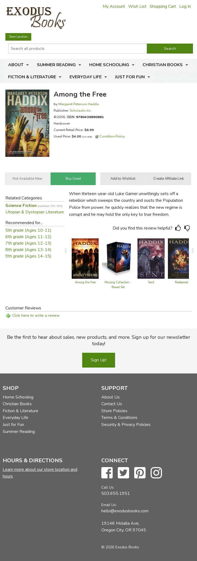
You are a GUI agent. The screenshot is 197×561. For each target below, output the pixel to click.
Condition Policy (112, 136)
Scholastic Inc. (81, 110)
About (15, 65)
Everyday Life (86, 77)
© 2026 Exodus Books (120, 547)
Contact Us (111, 404)
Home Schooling (109, 65)
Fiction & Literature (32, 77)
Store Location (18, 37)
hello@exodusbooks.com (124, 511)
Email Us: (109, 504)
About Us (110, 397)
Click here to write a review (36, 315)
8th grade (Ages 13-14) (28, 250)
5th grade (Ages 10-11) (28, 230)
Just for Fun (130, 77)
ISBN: (85, 117)
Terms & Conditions (119, 418)
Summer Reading (56, 65)
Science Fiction (34, 206)
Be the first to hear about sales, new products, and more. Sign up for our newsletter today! (98, 340)
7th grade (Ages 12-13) (28, 243)
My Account (114, 6)
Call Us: (107, 487)
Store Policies (114, 411)
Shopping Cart (163, 6)
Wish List (137, 6)
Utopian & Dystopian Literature (34, 212)
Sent (151, 282)
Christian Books (163, 65)
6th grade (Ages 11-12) (28, 237)
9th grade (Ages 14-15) (28, 256)
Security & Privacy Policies (126, 425)
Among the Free (85, 282)
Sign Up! (98, 360)
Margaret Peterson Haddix (78, 104)
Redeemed (181, 282)
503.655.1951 (115, 493)
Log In (185, 6)
